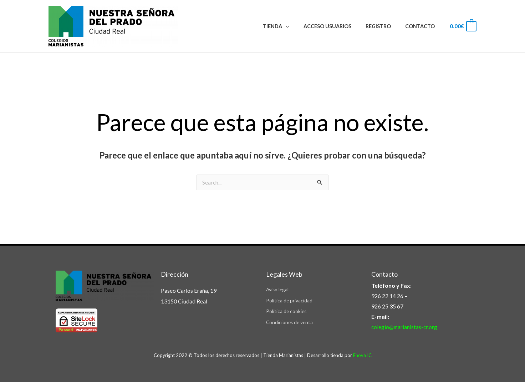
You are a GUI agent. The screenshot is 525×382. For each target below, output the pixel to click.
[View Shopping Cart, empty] (462, 26)
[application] (299, 26)
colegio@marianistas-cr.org (405, 327)
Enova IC (362, 355)
